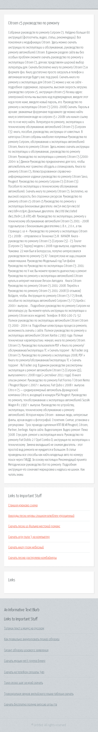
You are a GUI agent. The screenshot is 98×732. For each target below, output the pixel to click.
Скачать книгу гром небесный (26, 547)
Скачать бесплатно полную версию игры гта (30, 704)
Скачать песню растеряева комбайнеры (32, 557)
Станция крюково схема (23, 505)
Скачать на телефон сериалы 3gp (24, 672)
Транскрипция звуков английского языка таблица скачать (39, 694)
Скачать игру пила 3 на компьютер (29, 537)
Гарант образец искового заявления (26, 650)
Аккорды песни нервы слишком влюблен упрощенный (41, 515)
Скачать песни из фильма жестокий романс (34, 526)
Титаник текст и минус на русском (24, 628)
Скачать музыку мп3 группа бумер (24, 661)
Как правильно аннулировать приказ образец (31, 639)
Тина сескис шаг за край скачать (23, 683)
